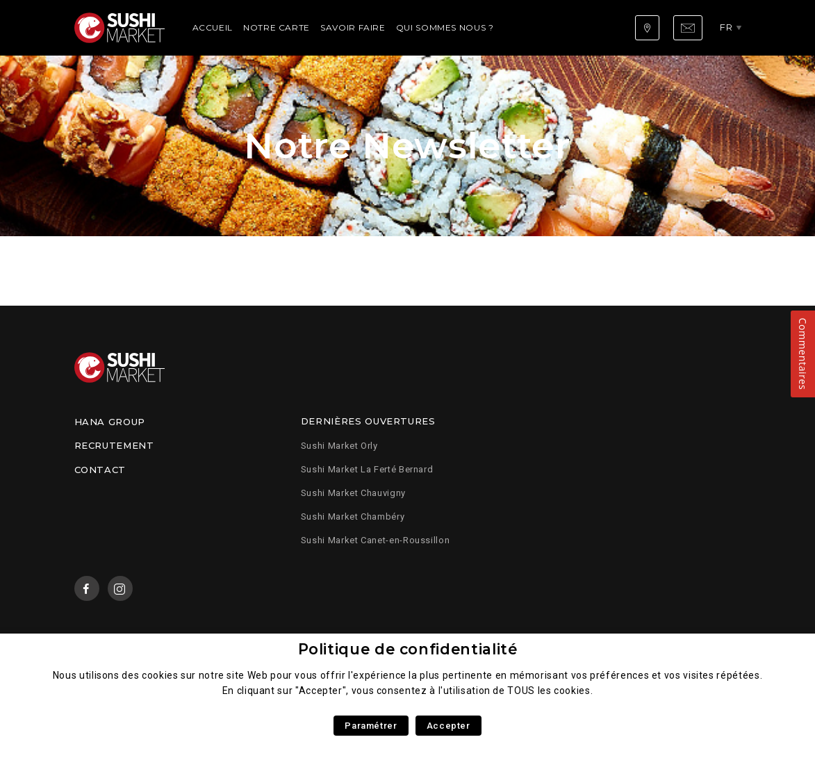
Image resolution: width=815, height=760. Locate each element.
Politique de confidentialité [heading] (408, 649)
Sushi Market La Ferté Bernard (367, 469)
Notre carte (276, 27)
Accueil (212, 27)
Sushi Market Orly (339, 445)
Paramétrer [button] (371, 725)
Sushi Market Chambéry (352, 516)
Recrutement (114, 445)
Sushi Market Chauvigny (353, 493)
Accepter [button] (448, 725)
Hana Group (109, 421)
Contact (100, 469)
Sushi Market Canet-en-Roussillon (375, 540)
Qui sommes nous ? (445, 27)
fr (726, 27)
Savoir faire (353, 27)
